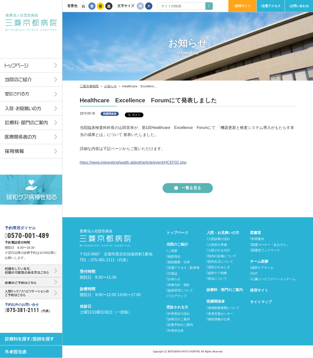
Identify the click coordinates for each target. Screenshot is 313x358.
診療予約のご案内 (180, 325)
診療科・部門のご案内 (225, 290)
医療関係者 (216, 301)
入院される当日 (219, 250)
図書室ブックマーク (266, 250)
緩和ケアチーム (263, 267)
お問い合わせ (299, 6)
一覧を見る (191, 188)
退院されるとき (219, 267)
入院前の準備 (217, 244)
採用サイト (243, 6)
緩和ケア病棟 (217, 273)
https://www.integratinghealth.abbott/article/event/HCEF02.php (133, 162)
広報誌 (172, 273)
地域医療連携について (223, 308)
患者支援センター (220, 313)
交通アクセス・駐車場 (183, 267)
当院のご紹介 (177, 244)
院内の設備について (222, 256)
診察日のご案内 (179, 319)
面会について (217, 278)
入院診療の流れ (219, 239)
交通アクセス (271, 6)
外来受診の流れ (179, 313)
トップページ (177, 233)
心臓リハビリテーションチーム (274, 279)
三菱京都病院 (89, 86)
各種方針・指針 (179, 285)
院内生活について (220, 261)
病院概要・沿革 (179, 262)
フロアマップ (177, 296)
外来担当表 (176, 330)
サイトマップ (261, 302)
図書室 (255, 233)
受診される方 (177, 307)
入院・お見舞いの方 (223, 233)
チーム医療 (259, 261)
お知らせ (110, 86)
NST (255, 273)
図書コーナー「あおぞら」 (270, 244)
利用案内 (258, 239)
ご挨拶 (172, 251)
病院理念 (174, 256)
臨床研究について (180, 290)
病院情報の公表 (219, 319)
